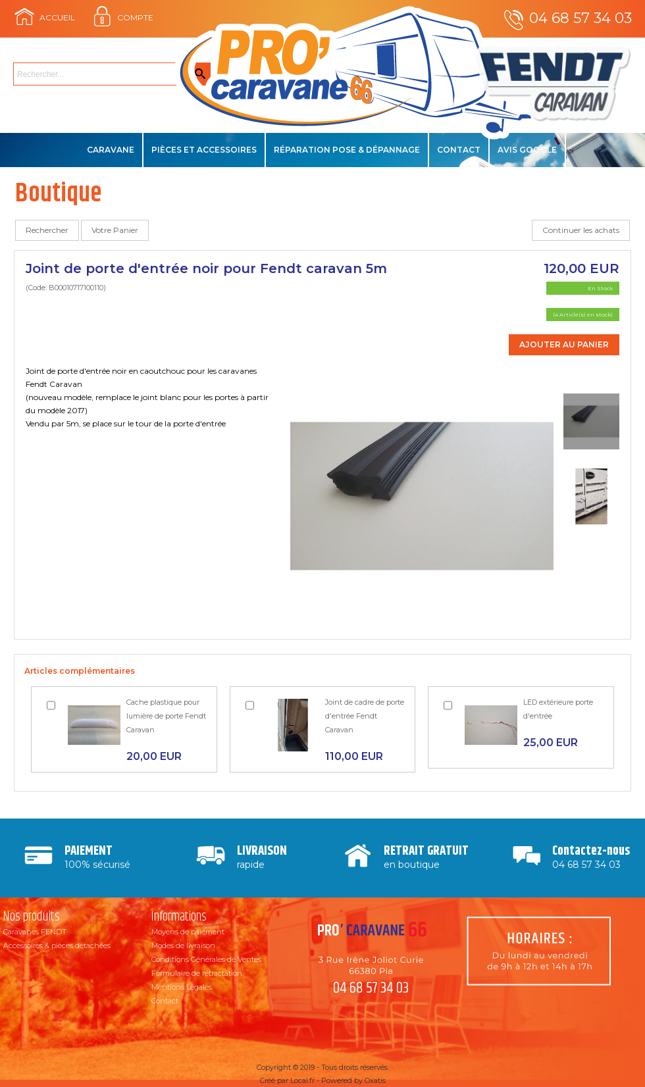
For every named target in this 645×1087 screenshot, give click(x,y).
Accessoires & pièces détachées (57, 945)
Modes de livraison (183, 945)
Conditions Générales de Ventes (206, 959)
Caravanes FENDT (34, 931)
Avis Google (527, 150)
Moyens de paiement (187, 931)
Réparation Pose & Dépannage (347, 150)
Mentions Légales (181, 987)
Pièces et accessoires (204, 150)
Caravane (110, 150)
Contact (458, 150)
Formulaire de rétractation (196, 973)
